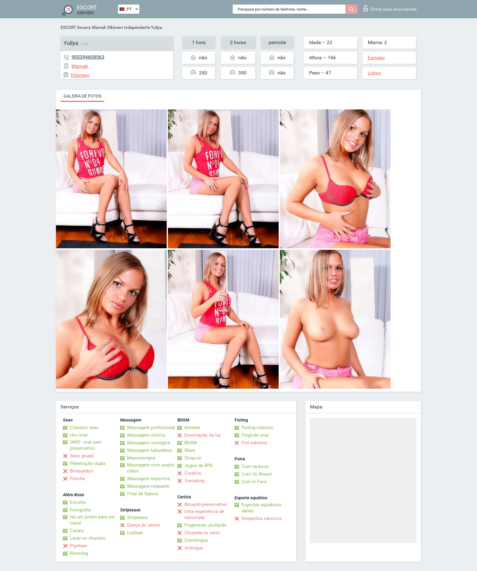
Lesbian (135, 532)
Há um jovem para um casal (92, 520)
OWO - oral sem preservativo (86, 445)
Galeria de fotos (82, 96)
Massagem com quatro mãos (151, 468)
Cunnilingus (196, 540)
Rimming (79, 553)
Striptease (137, 517)
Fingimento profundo (205, 525)
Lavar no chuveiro (88, 538)
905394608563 (87, 57)
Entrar (390, 8)
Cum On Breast (257, 474)
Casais (77, 530)
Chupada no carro (202, 532)
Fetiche (77, 478)
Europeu (376, 57)
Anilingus (193, 548)
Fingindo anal (255, 435)
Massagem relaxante (148, 486)
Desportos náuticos (262, 518)
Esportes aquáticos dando (261, 508)
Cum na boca (255, 466)
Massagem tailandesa (149, 450)
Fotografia (80, 510)
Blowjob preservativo (205, 504)
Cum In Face (254, 481)
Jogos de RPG (198, 465)
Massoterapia (141, 458)
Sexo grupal (82, 456)
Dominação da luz (202, 435)
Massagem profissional (151, 427)
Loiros (374, 73)
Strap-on (192, 458)
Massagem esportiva (148, 478)
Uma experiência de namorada (204, 514)
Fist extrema (254, 442)
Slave (189, 450)
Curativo (192, 473)
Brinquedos (81, 471)
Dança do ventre (143, 525)
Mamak (99, 27)
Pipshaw (78, 546)
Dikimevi (115, 27)
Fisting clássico (258, 427)
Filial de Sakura (142, 494)
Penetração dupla (87, 463)
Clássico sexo (84, 427)
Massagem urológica (148, 442)
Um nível (79, 435)
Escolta (77, 502)
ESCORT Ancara (76, 27)
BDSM (190, 442)
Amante (192, 427)
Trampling (194, 480)
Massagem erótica (146, 435)
